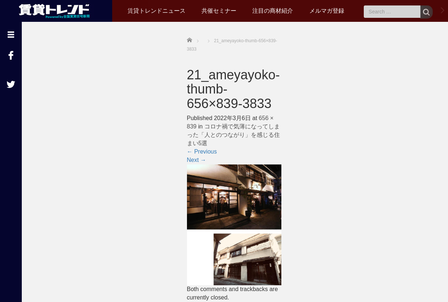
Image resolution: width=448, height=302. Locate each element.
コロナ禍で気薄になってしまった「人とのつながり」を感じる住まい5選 (233, 134)
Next (196, 160)
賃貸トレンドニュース (156, 11)
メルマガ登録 (326, 11)
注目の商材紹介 (272, 11)
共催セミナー (218, 11)
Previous (202, 151)
